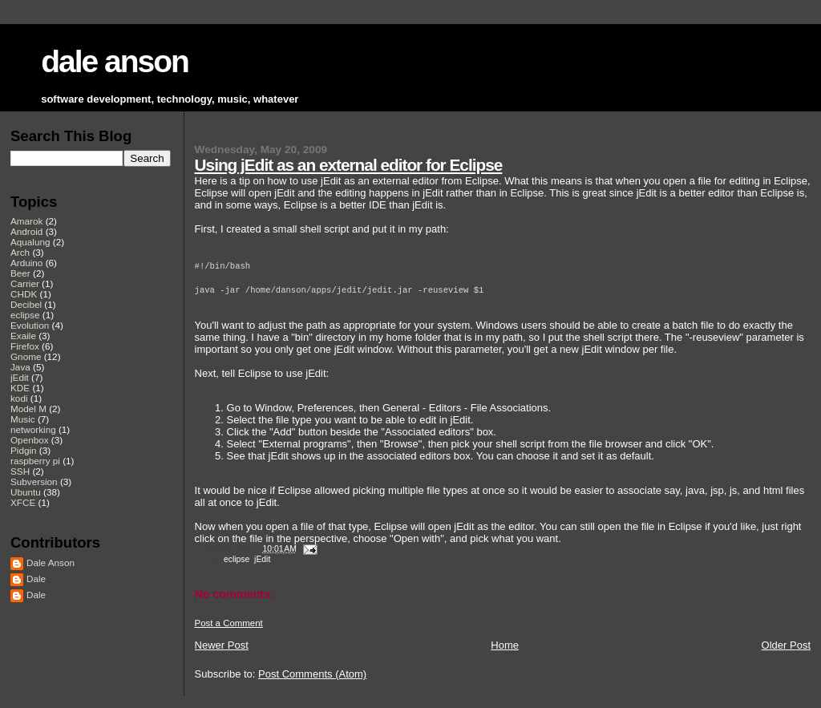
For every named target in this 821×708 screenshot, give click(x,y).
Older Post (786, 645)
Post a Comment (229, 623)
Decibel (26, 304)
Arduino (26, 262)
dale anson (114, 61)
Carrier (24, 283)
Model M (28, 408)
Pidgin (23, 450)
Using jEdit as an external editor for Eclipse (349, 165)
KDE (20, 387)
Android (26, 231)
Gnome (25, 356)
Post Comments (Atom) (312, 674)
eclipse (236, 559)
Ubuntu (25, 492)
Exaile (23, 335)
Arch (20, 252)
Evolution (29, 325)
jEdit (262, 559)
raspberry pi (35, 460)
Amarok (26, 221)
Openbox (29, 440)
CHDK (23, 294)
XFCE (22, 502)
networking (33, 429)
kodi (19, 398)
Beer (20, 273)
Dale (36, 578)
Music (22, 419)
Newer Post (222, 645)
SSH (20, 471)
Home (505, 645)
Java (20, 367)
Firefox (24, 346)
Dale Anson (50, 562)
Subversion (34, 481)
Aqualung (30, 242)
